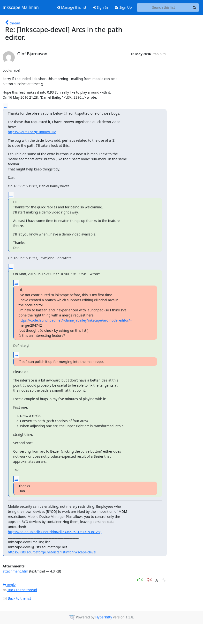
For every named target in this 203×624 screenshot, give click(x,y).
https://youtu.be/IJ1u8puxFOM (32, 132)
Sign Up (123, 7)
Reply (9, 584)
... (6, 106)
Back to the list (17, 598)
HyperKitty (103, 617)
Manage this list (71, 7)
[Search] (194, 7)
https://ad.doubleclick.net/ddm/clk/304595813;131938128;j (55, 531)
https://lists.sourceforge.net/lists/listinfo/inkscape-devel (52, 552)
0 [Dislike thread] (149, 579)
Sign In (100, 7)
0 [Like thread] (140, 579)
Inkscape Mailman (21, 7)
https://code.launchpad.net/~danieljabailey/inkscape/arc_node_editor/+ (75, 320)
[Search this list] (163, 7)
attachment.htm (15, 571)
